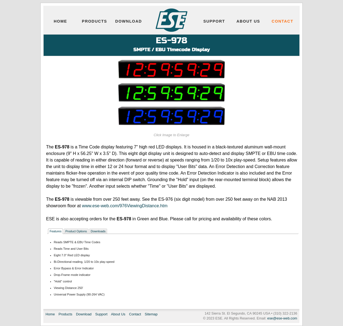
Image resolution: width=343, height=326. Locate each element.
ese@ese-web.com (282, 318)
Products (94, 21)
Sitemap (151, 314)
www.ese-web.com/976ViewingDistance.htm (125, 205)
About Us (248, 21)
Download (128, 21)
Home (60, 21)
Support (214, 21)
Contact (282, 21)
